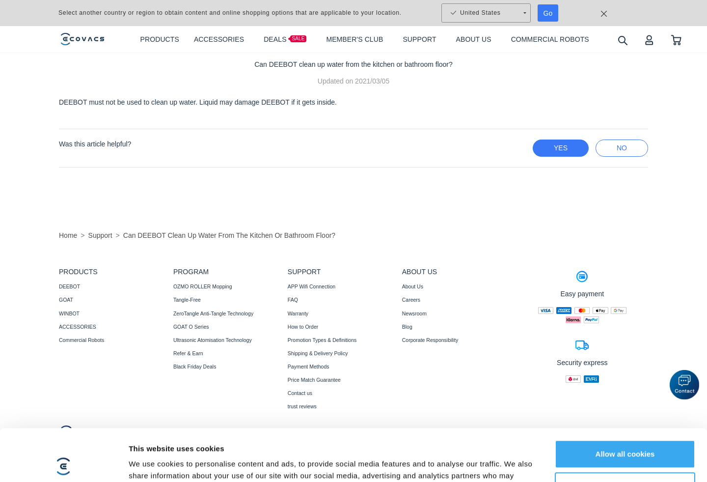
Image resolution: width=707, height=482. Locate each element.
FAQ (293, 300)
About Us (412, 286)
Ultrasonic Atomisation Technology (212, 340)
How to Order (303, 327)
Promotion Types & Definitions (322, 340)
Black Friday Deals (195, 366)
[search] (622, 40)
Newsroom (414, 313)
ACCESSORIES (77, 327)
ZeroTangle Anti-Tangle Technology (213, 313)
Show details (151, 462)
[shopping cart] (676, 39)
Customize (625, 434)
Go (548, 13)
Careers (411, 300)
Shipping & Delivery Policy (318, 353)
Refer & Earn (188, 353)
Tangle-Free (187, 300)
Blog (407, 327)
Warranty (298, 313)
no (622, 148)
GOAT (66, 300)
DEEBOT (69, 286)
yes (561, 148)
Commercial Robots (81, 340)
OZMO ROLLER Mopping (202, 286)
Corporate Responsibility (430, 340)
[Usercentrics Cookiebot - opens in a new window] (64, 462)
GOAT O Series (191, 327)
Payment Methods (308, 366)
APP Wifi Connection (311, 286)
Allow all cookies (625, 402)
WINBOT (69, 313)
